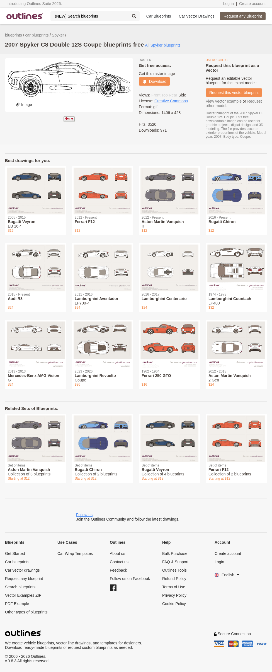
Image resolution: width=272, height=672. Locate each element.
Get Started (15, 553)
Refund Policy (174, 578)
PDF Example (17, 603)
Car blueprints (17, 562)
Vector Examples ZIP (23, 595)
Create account (252, 3)
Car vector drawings (22, 570)
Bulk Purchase (174, 553)
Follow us (84, 515)
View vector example (224, 101)
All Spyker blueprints (163, 45)
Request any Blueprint (243, 16)
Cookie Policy (174, 603)
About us (117, 553)
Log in (228, 3)
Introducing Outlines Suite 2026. (34, 3)
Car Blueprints (158, 16)
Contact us (119, 562)
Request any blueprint (24, 578)
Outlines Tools (174, 570)
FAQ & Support (175, 562)
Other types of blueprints (26, 612)
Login (219, 562)
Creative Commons (171, 101)
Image (24, 104)
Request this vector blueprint (234, 92)
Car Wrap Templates (75, 553)
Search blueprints (20, 587)
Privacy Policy (174, 595)
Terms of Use (173, 587)
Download (154, 81)
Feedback (118, 570)
